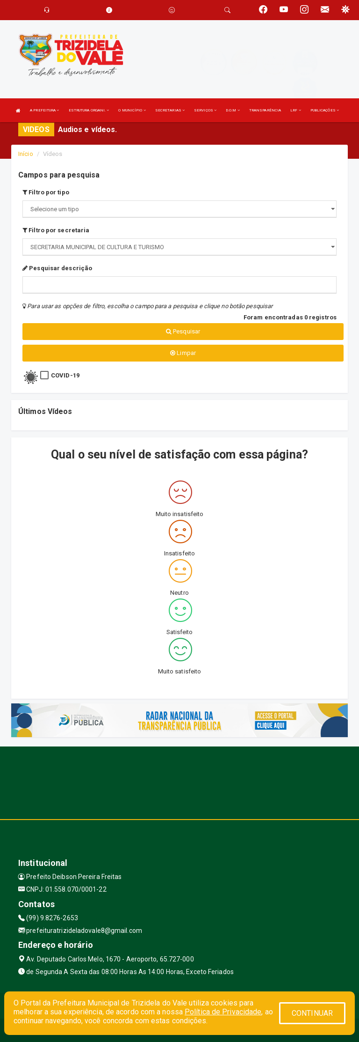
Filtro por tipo (45, 192)
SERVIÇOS (205, 110)
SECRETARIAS (170, 110)
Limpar (183, 352)
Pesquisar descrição (57, 268)
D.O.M (233, 110)
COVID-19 (65, 375)
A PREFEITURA (44, 110)
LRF (295, 110)
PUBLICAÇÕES (324, 110)
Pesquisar (183, 331)
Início (25, 153)
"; (179, 247)
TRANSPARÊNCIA (265, 110)
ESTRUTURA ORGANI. (89, 110)
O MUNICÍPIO (131, 110)
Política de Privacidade (223, 1011)
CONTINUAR (312, 1013)
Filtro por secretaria (55, 230)
